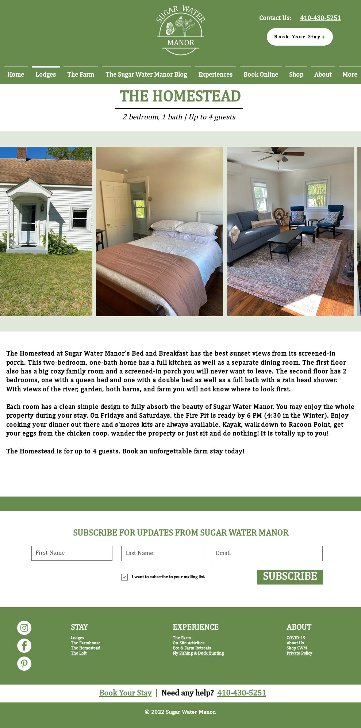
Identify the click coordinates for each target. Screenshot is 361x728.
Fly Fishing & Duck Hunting (198, 653)
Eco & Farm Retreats (192, 648)
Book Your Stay (125, 693)
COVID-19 (296, 638)
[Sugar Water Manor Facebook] (24, 646)
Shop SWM (297, 648)
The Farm (182, 638)
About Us (295, 643)
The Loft (79, 653)
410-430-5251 (241, 693)
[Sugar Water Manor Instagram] (24, 628)
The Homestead (85, 648)
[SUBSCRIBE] (290, 577)
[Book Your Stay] (300, 37)
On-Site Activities (188, 643)
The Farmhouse (85, 643)
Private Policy (299, 653)
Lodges (77, 638)
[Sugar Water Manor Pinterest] (24, 663)
